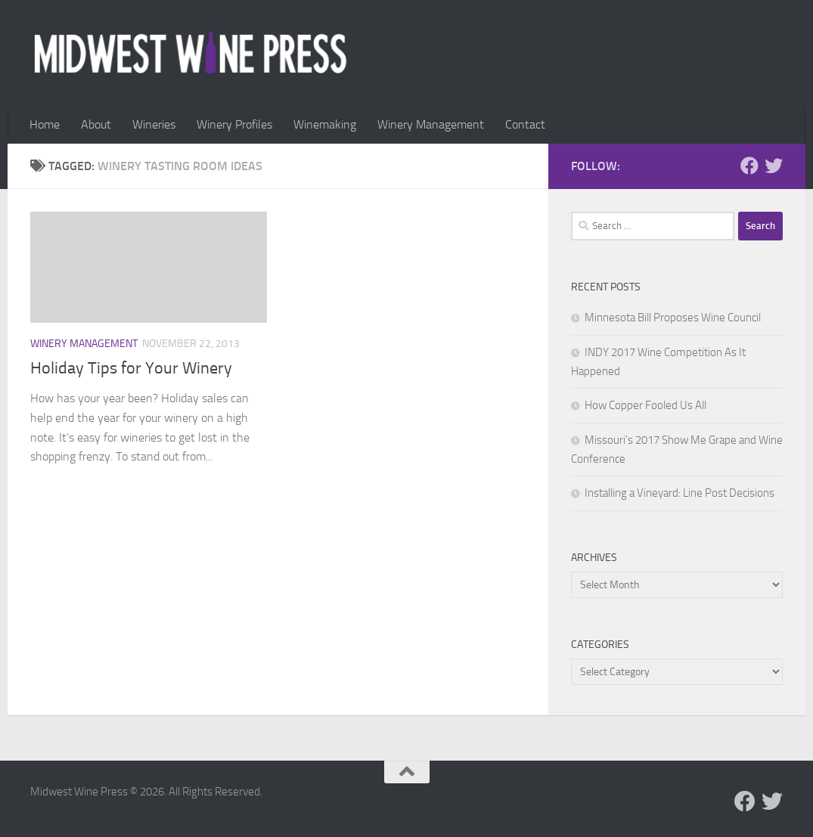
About (96, 124)
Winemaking (324, 124)
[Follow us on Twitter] (774, 166)
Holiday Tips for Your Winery (131, 368)
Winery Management (430, 124)
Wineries (153, 124)
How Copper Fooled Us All (645, 405)
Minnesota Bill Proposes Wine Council (673, 317)
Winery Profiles (234, 124)
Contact (525, 124)
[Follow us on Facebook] (749, 166)
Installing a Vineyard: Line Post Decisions (679, 493)
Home (44, 124)
